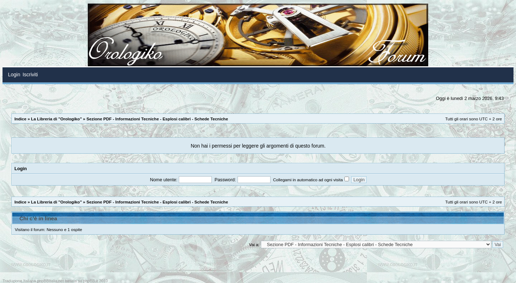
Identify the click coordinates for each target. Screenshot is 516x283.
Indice (20, 118)
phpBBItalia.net (50, 281)
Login (20, 168)
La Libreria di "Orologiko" (56, 118)
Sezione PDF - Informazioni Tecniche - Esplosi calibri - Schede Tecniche (157, 118)
